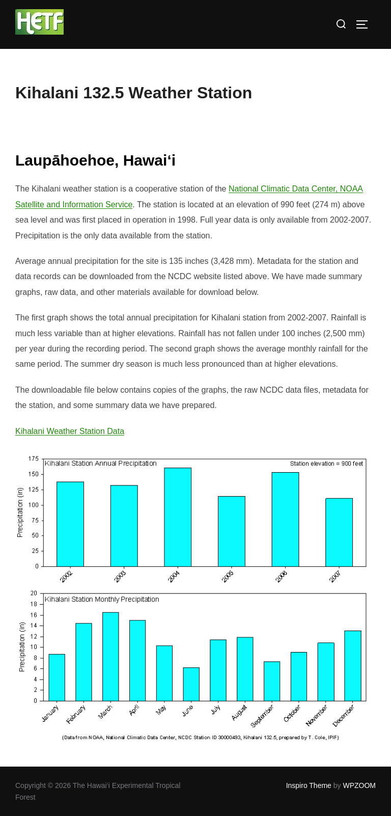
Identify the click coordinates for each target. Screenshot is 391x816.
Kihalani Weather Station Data (69, 431)
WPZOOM (359, 785)
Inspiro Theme (308, 785)
